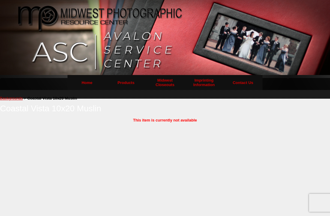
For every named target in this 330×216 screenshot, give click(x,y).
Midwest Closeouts (165, 82)
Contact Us (243, 82)
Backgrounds (11, 98)
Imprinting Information (204, 82)
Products (126, 82)
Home (87, 82)
